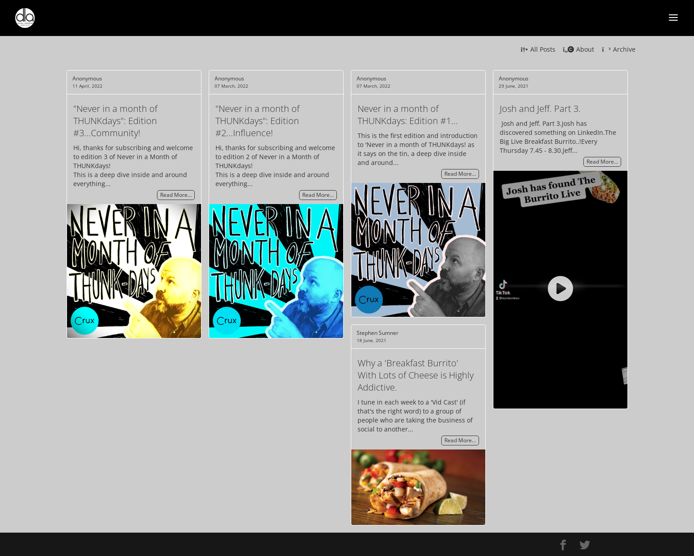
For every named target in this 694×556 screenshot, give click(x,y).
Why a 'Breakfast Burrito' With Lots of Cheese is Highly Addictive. (416, 375)
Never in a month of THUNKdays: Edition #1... (408, 114)
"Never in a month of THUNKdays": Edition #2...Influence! (257, 120)
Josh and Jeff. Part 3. (540, 108)
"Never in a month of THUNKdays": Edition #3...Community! (115, 120)
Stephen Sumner (377, 333)
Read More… (176, 195)
